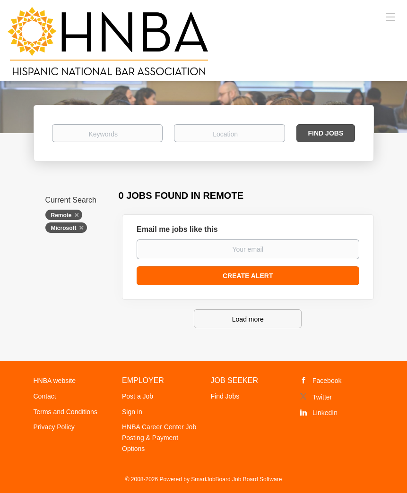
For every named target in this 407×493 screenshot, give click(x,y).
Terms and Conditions (65, 412)
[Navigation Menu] (390, 16)
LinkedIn (325, 412)
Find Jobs (326, 133)
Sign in (132, 412)
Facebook (326, 380)
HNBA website (55, 380)
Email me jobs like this (177, 229)
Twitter (322, 397)
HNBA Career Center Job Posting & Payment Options (159, 437)
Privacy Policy (54, 427)
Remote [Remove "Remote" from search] (61, 215)
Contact (45, 396)
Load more (248, 319)
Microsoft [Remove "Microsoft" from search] (64, 228)
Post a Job (137, 396)
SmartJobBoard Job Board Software (236, 479)
